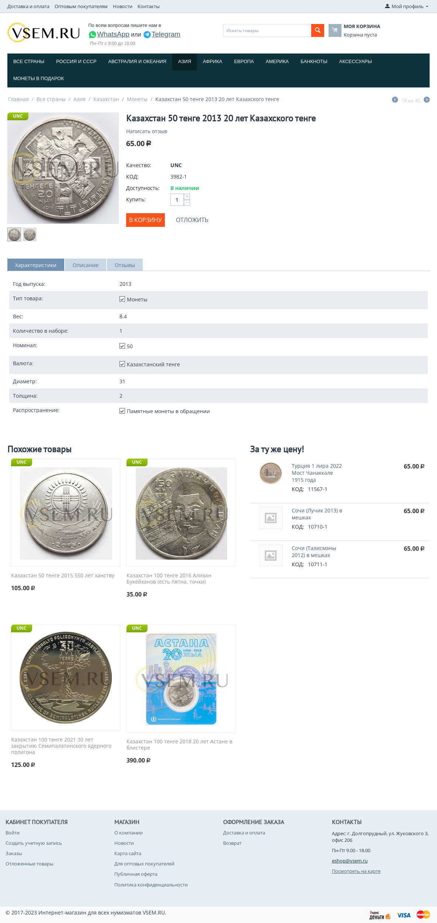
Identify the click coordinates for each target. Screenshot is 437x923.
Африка (212, 61)
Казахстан (106, 99)
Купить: (136, 199)
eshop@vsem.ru (350, 860)
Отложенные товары (29, 863)
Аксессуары (355, 61)
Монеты (137, 99)
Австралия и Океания (137, 61)
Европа (244, 61)
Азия (184, 61)
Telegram (161, 34)
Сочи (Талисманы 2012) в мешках (314, 552)
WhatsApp (108, 34)
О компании (128, 832)
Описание (85, 265)
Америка (277, 61)
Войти (13, 832)
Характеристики (35, 265)
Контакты (149, 6)
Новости (122, 6)
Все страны (28, 61)
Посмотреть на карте (356, 871)
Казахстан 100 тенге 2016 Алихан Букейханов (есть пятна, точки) (168, 579)
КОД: (132, 176)
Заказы (14, 853)
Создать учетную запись (34, 843)
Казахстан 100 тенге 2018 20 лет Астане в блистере (179, 745)
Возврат (232, 843)
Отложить (192, 220)
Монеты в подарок (38, 78)
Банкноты (314, 61)
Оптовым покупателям (81, 6)
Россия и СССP (76, 61)
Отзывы (125, 265)
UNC (18, 116)
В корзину (145, 220)
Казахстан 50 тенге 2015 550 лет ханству (62, 576)
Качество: (138, 165)
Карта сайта (127, 853)
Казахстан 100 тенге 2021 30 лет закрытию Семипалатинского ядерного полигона (61, 746)
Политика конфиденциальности (151, 884)
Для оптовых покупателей (144, 863)
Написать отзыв (146, 131)
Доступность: (143, 187)
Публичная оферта (135, 874)
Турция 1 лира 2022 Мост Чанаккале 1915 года (317, 472)
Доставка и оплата (28, 6)
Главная (18, 99)
